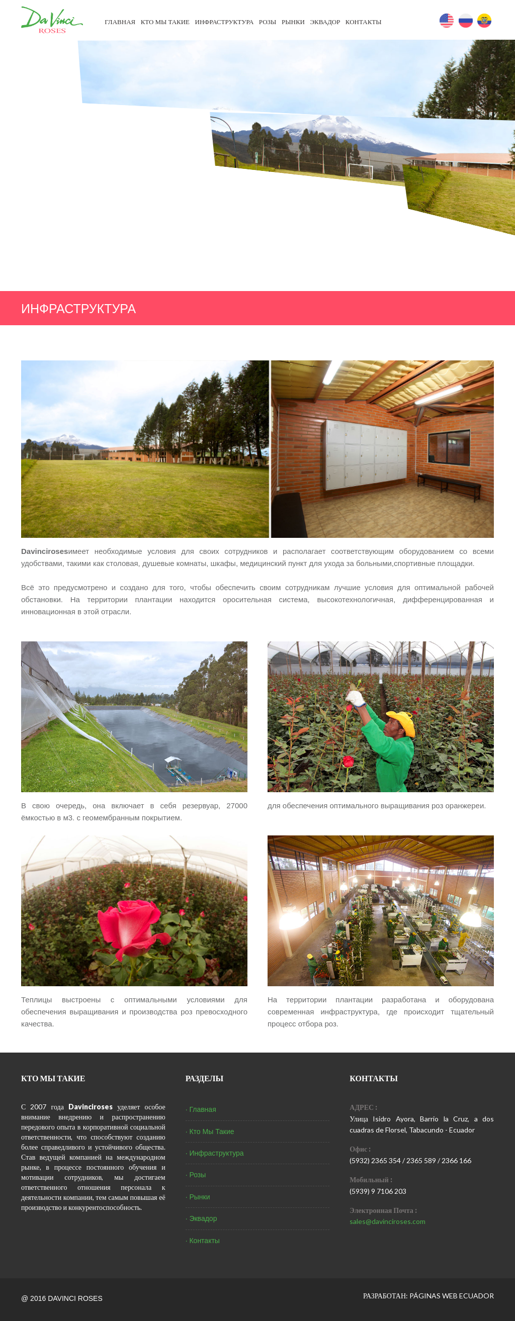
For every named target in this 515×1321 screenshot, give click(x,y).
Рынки (293, 22)
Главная (120, 22)
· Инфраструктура (215, 1153)
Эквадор (325, 22)
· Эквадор (201, 1218)
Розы (268, 22)
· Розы (196, 1175)
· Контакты (203, 1241)
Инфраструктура (224, 22)
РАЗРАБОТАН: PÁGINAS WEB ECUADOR (428, 1295)
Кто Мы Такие (165, 22)
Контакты (364, 22)
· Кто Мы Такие (210, 1131)
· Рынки (198, 1197)
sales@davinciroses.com (387, 1221)
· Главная (201, 1109)
